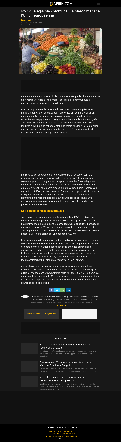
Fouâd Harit (26, 20)
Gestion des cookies (70, 436)
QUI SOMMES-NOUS (53, 433)
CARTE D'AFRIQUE (55, 431)
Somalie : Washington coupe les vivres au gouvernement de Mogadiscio (64, 379)
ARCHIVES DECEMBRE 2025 (53, 436)
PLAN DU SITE (67, 431)
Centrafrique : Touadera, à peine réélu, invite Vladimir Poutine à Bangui (65, 364)
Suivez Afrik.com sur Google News (41, 314)
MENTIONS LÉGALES (68, 433)
